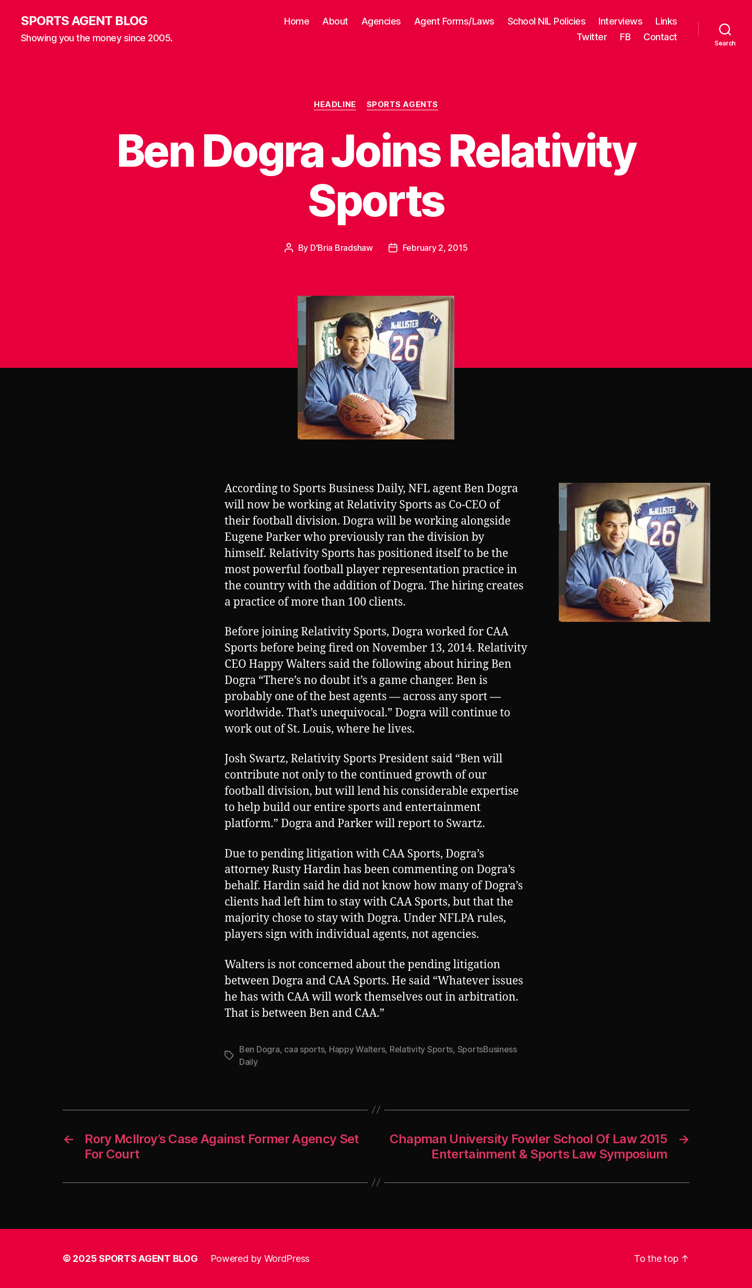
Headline (335, 104)
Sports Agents (402, 104)
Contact (660, 36)
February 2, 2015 (435, 247)
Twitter (592, 36)
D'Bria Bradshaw (341, 247)
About (335, 21)
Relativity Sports (421, 1049)
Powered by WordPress (260, 1258)
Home (296, 21)
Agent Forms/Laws (454, 21)
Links (666, 21)
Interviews (620, 21)
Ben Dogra (259, 1049)
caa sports (304, 1049)
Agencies (381, 21)
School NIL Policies (547, 21)
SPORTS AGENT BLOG (84, 21)
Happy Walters (357, 1049)
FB (625, 36)
